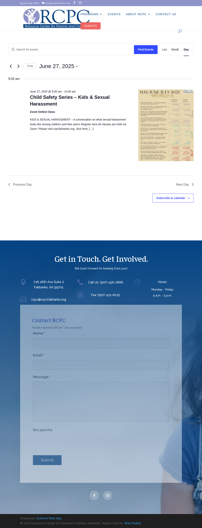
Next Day (185, 184)
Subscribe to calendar (170, 198)
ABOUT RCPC (136, 14)
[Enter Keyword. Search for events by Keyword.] (71, 49)
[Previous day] (10, 66)
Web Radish (132, 523)
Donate (90, 26)
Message (42, 374)
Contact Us (166, 14)
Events (114, 14)
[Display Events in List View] (164, 49)
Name (39, 331)
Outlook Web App (49, 518)
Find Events (145, 49)
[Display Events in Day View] (186, 49)
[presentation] (63, 440)
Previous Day (20, 184)
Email (39, 353)
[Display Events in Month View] (175, 49)
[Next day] (18, 66)
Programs (89, 14)
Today (30, 66)
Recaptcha (42, 427)
